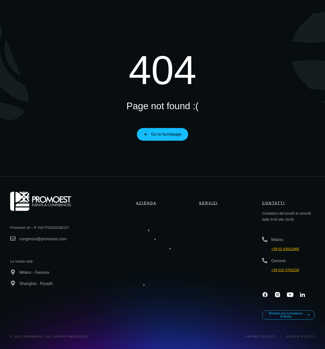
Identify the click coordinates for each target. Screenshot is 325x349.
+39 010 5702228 (285, 270)
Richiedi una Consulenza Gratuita (289, 315)
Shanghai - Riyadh (36, 283)
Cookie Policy (300, 336)
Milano (277, 239)
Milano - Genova (34, 272)
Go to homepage (162, 134)
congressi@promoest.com (43, 239)
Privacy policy (261, 336)
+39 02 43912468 (285, 249)
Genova (278, 261)
